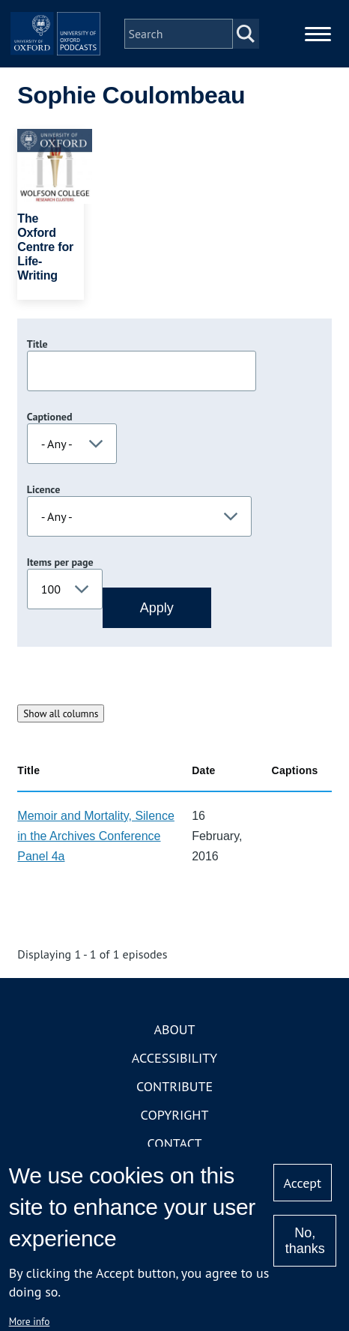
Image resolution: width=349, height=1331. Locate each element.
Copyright (175, 1114)
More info (29, 1321)
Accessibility (174, 1057)
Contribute (174, 1086)
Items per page (60, 562)
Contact (175, 1143)
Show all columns (60, 713)
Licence (43, 489)
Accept (302, 1183)
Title (37, 344)
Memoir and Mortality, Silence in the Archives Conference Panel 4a (95, 836)
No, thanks (305, 1240)
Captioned (50, 416)
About (174, 1029)
